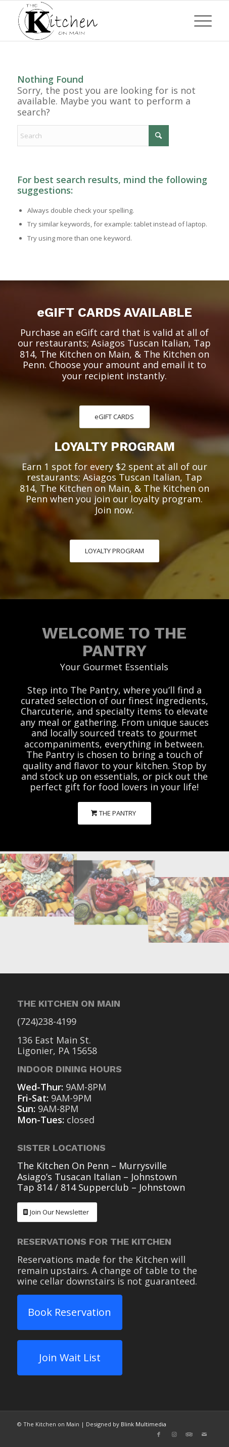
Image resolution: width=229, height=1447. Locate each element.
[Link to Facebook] (158, 1434)
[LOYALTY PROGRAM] (114, 551)
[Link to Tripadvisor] (189, 1434)
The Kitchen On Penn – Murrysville (92, 1166)
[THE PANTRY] (114, 813)
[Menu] (198, 21)
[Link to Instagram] (173, 1434)
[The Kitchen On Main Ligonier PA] (95, 21)
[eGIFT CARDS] (114, 417)
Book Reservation (69, 1312)
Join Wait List (70, 1357)
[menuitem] (198, 21)
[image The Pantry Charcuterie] (38, 881)
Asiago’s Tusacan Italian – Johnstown (97, 1177)
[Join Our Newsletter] (57, 1212)
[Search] (93, 135)
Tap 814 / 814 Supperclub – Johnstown (101, 1187)
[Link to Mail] (204, 1434)
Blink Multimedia (143, 1424)
